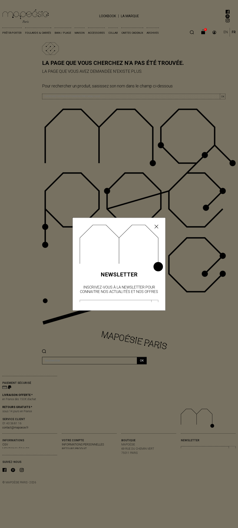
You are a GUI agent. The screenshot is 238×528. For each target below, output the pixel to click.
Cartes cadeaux (132, 32)
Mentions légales (15, 448)
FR (234, 32)
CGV (5, 444)
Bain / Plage (63, 32)
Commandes (71, 453)
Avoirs (66, 457)
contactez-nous (14, 457)
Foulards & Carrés (38, 32)
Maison (80, 32)
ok (142, 360)
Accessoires (96, 32)
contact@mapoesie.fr (15, 427)
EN (226, 32)
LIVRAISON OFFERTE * (17, 395)
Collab (113, 32)
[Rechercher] (89, 360)
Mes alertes (71, 465)
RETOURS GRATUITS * (17, 407)
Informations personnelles (83, 444)
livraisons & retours (17, 453)
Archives (153, 32)
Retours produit (74, 448)
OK (222, 96)
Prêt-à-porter (12, 32)
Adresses (69, 461)
